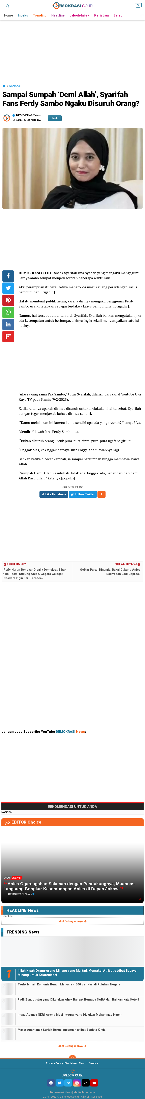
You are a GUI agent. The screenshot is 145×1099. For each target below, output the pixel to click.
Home (8, 15)
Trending (40, 15)
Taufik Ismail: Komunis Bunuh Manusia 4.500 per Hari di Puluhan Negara (69, 984)
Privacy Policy (54, 1063)
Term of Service (88, 1063)
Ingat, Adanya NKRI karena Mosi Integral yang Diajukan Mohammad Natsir (70, 1014)
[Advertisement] (73, 48)
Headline (58, 15)
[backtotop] (72, 1058)
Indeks (23, 15)
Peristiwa (101, 15)
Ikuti (55, 118)
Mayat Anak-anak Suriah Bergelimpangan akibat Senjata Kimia (62, 1030)
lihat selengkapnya (72, 921)
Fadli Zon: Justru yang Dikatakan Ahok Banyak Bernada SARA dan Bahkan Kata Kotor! (78, 999)
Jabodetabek (79, 15)
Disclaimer (70, 1063)
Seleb (118, 15)
